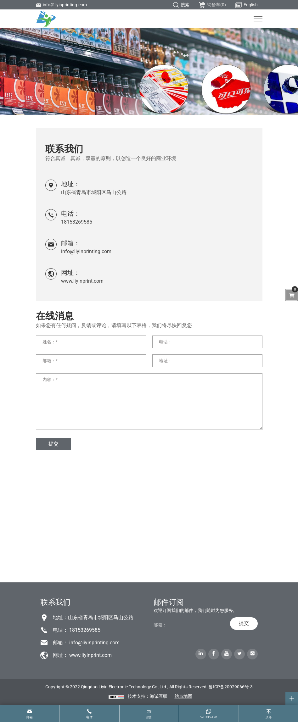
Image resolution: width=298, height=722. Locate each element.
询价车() (212, 4)
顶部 (268, 717)
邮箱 (29, 717)
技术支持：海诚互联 (147, 696)
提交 (53, 444)
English (246, 5)
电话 (89, 717)
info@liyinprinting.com (61, 4)
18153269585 (76, 222)
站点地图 (183, 696)
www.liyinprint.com (82, 281)
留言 (149, 717)
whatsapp (208, 717)
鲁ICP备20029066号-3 (231, 686)
